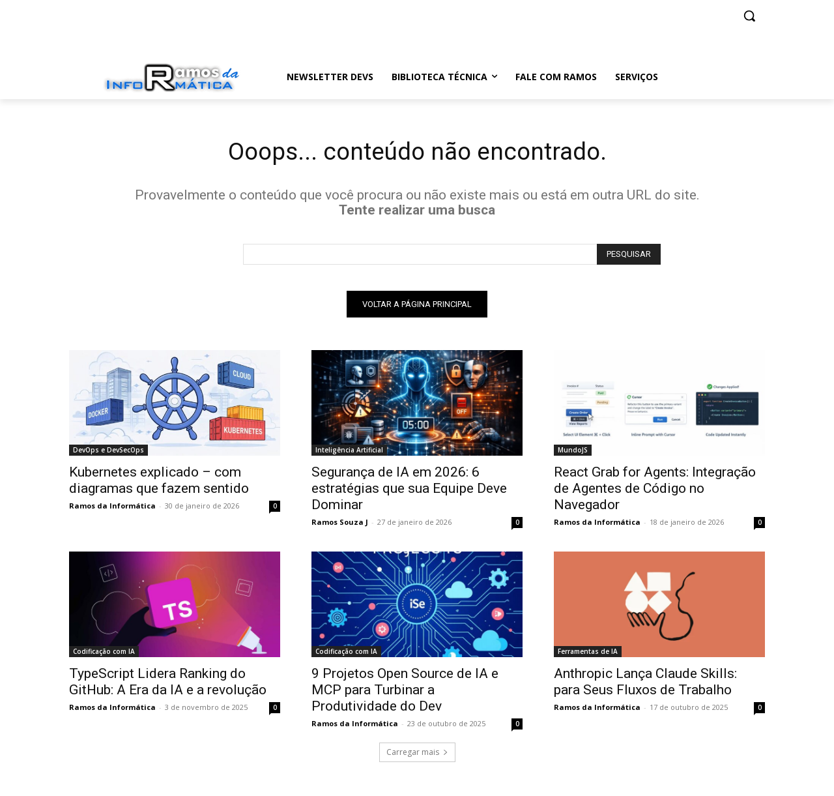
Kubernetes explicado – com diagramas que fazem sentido (159, 483)
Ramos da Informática (112, 508)
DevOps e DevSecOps (108, 452)
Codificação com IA (104, 653)
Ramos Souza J (339, 524)
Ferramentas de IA (588, 653)
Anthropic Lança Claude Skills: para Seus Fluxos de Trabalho (645, 684)
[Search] (629, 256)
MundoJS (573, 452)
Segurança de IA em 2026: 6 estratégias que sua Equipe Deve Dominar (409, 491)
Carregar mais (417, 754)
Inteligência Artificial (349, 452)
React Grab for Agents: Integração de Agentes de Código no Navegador (655, 491)
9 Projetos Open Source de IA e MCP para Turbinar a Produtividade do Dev (404, 692)
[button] (749, 15)
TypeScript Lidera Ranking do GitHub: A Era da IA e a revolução (167, 684)
